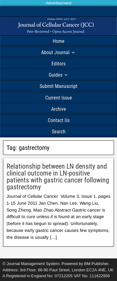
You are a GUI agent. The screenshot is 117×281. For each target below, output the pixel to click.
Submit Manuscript (58, 86)
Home (59, 41)
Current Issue (58, 98)
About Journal (55, 52)
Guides (55, 75)
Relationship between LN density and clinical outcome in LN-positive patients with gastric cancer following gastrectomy (58, 176)
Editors (58, 64)
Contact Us (59, 120)
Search (59, 132)
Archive (58, 109)
